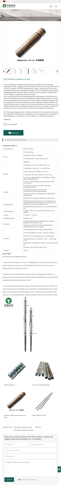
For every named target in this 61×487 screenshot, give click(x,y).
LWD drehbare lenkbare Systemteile (23, 430)
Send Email (13, 132)
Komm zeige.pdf (10, 124)
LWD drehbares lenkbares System (22, 427)
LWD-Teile (38, 427)
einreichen (9, 479)
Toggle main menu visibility (51, 5)
